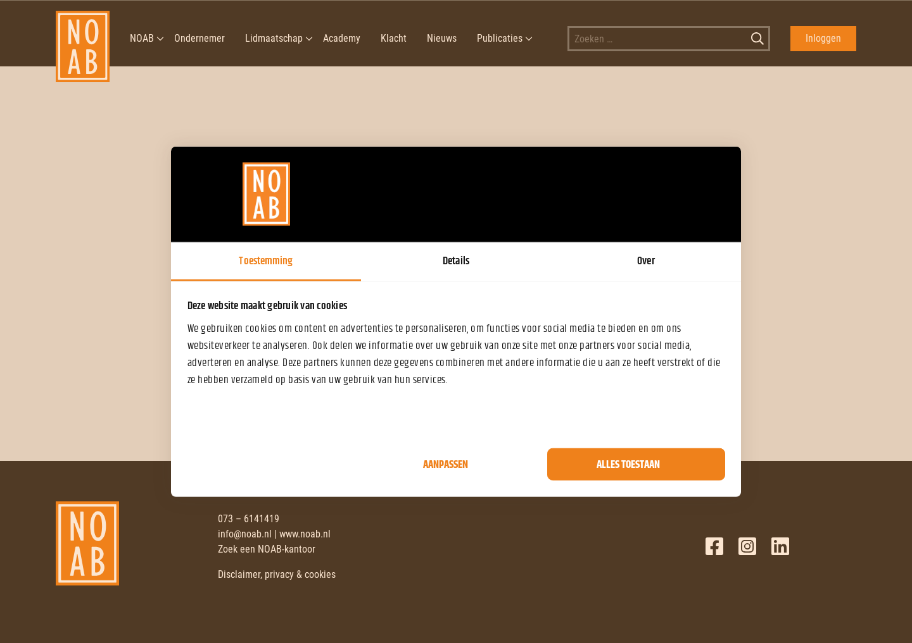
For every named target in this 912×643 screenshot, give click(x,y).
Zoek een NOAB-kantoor (266, 549)
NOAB (142, 38)
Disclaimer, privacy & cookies (277, 574)
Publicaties (499, 38)
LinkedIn (780, 546)
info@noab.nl (245, 534)
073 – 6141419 (248, 519)
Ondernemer (199, 38)
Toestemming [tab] (266, 260)
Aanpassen (445, 464)
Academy (341, 38)
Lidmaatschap (274, 38)
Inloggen (823, 38)
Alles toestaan (628, 464)
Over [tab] (645, 260)
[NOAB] (83, 38)
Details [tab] (456, 260)
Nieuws (442, 38)
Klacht (394, 38)
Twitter (747, 546)
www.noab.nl (305, 534)
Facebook (714, 546)
